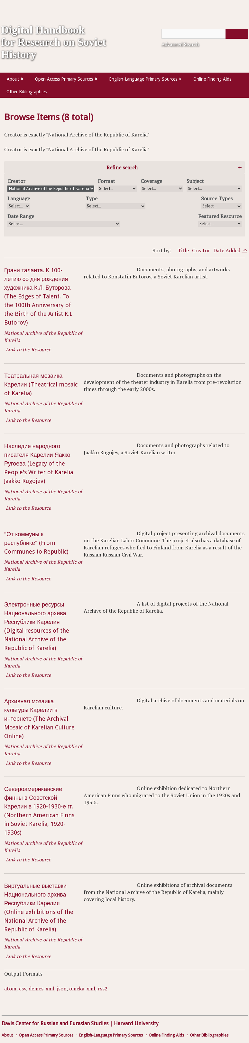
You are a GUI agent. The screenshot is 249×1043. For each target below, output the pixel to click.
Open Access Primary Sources (64, 79)
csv (22, 988)
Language (18, 198)
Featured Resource (220, 216)
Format (106, 181)
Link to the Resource (28, 349)
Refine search (122, 167)
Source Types (217, 198)
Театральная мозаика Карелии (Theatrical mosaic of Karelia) (41, 384)
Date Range (20, 216)
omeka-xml (82, 988)
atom (10, 988)
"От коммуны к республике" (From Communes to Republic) (36, 543)
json (62, 988)
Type (91, 198)
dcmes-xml (41, 988)
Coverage (151, 181)
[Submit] (237, 34)
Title (183, 250)
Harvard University (136, 1023)
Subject (195, 181)
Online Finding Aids (212, 79)
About (13, 79)
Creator (16, 181)
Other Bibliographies (26, 91)
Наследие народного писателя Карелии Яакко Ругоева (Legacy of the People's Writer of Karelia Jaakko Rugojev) (38, 463)
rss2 (102, 988)
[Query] (204, 34)
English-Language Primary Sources (143, 79)
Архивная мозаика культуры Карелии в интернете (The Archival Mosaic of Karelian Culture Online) (39, 718)
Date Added (227, 250)
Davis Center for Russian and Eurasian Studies (55, 1023)
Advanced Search (180, 44)
